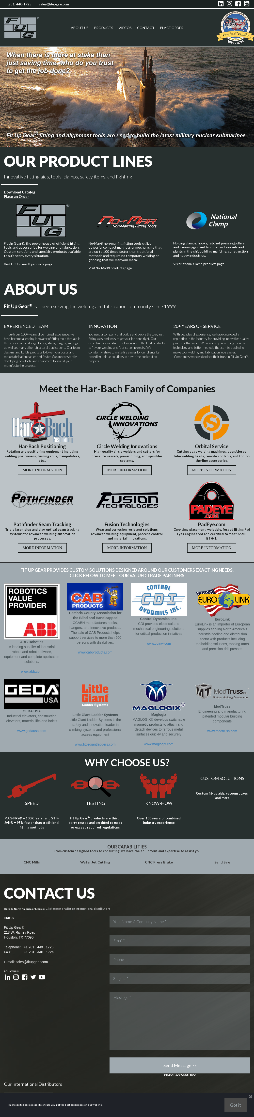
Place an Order (16, 196)
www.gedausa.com (31, 701)
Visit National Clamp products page (200, 263)
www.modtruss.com (222, 706)
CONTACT (146, 28)
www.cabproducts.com (95, 625)
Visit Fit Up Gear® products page (29, 263)
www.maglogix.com (159, 711)
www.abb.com (31, 671)
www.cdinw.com (159, 610)
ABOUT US (80, 28)
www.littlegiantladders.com (95, 711)
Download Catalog (19, 192)
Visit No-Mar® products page (111, 267)
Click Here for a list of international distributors (74, 850)
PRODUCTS (103, 28)
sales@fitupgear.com (54, 4)
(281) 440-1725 (19, 4)
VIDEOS (125, 28)
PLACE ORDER (171, 28)
